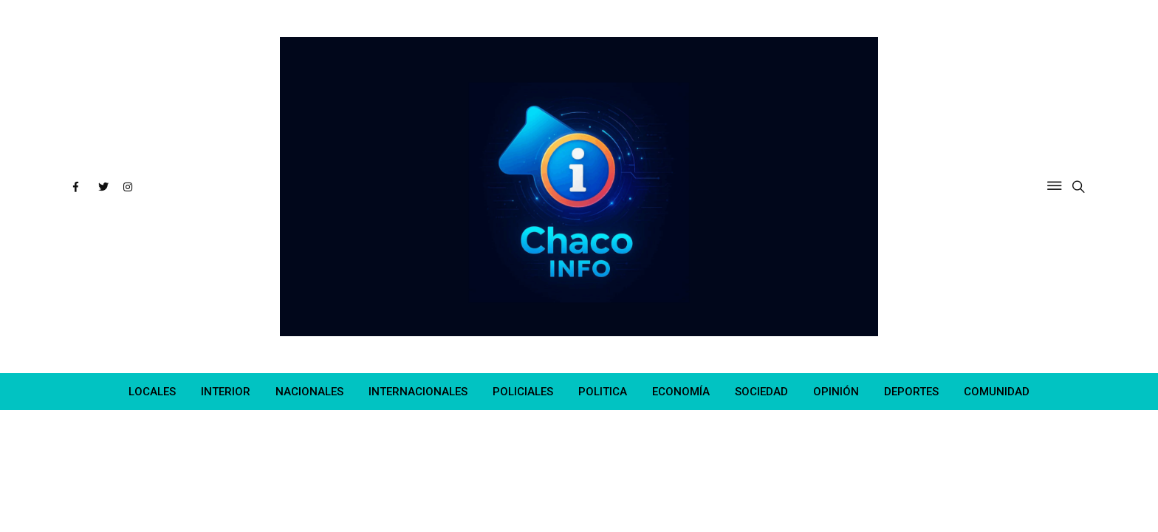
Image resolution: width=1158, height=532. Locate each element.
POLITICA (602, 391)
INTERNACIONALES (418, 391)
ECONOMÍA (681, 391)
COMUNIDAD (996, 391)
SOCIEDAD (761, 391)
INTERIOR (225, 391)
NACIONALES (309, 391)
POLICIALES (523, 391)
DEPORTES (911, 391)
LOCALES (152, 391)
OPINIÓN (836, 391)
